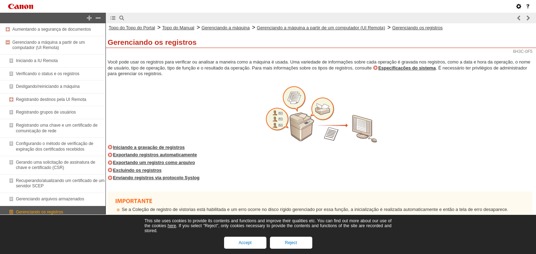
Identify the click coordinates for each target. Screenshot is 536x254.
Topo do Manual (178, 27)
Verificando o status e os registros (47, 73)
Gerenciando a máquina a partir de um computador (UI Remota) (48, 45)
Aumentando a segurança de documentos (51, 29)
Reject (291, 242)
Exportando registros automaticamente (155, 154)
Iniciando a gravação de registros (149, 147)
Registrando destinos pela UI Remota (51, 99)
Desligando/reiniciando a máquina (48, 86)
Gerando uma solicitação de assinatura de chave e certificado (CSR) (55, 165)
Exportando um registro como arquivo (154, 162)
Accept (245, 242)
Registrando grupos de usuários (46, 112)
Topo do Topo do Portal (132, 27)
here (172, 225)
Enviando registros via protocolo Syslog (156, 177)
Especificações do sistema (407, 68)
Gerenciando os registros (39, 212)
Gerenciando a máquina (225, 27)
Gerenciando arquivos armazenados (50, 198)
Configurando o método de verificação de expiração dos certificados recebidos (54, 146)
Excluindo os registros (137, 170)
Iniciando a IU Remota (37, 60)
